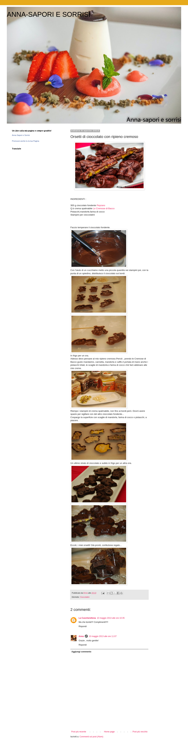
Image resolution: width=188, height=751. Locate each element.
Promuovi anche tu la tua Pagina (25, 141)
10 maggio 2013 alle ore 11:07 (103, 636)
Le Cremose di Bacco (104, 208)
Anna (81, 636)
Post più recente (78, 731)
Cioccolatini (84, 597)
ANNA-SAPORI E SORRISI (48, 14)
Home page (109, 731)
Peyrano (101, 205)
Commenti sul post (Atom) (91, 736)
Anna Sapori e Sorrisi (21, 135)
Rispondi (83, 626)
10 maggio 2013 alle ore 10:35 (111, 618)
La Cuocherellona (87, 618)
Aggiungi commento (81, 652)
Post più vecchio (140, 731)
